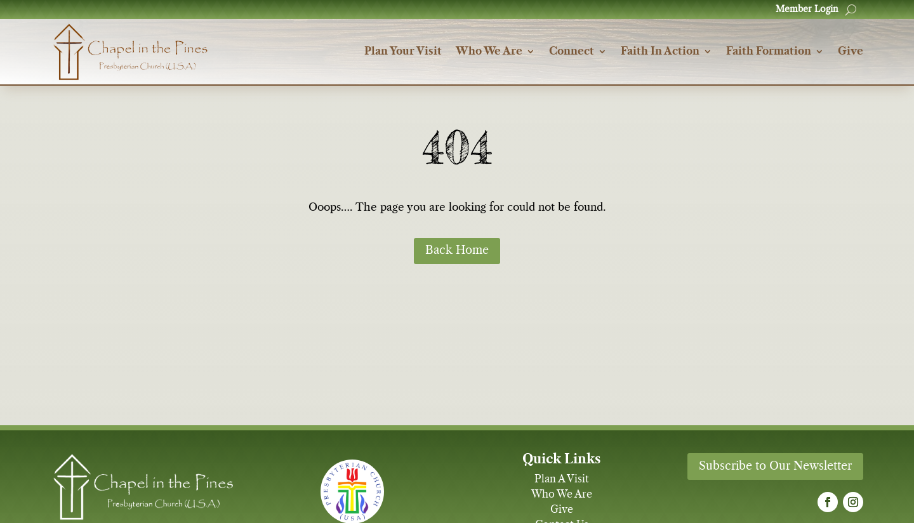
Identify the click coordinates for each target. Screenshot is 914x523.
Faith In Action (660, 51)
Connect (571, 51)
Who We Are (489, 51)
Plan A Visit (561, 479)
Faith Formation (768, 51)
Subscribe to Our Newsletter (775, 466)
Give (850, 51)
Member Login (807, 9)
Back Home (457, 250)
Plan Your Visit (403, 51)
